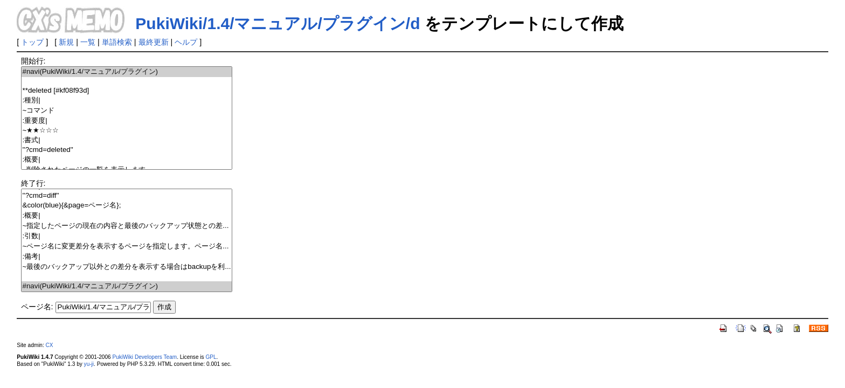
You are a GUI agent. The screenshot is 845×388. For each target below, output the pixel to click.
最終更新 (153, 42)
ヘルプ (186, 42)
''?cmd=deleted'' (127, 150)
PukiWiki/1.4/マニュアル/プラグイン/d (277, 23)
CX (49, 345)
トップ (32, 42)
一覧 (87, 42)
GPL (210, 357)
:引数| (127, 236)
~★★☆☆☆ (127, 130)
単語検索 (117, 42)
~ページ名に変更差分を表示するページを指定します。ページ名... (127, 246)
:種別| (127, 100)
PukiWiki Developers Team (144, 357)
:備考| (127, 257)
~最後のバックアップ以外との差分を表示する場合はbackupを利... (127, 267)
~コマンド (127, 111)
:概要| (127, 160)
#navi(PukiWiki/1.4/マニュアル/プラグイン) (127, 72)
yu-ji (89, 364)
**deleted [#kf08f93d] (127, 90)
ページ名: (37, 306)
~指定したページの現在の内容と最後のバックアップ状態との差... (127, 226)
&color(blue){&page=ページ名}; (127, 205)
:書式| (127, 140)
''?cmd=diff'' (127, 195)
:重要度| (127, 121)
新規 (66, 42)
